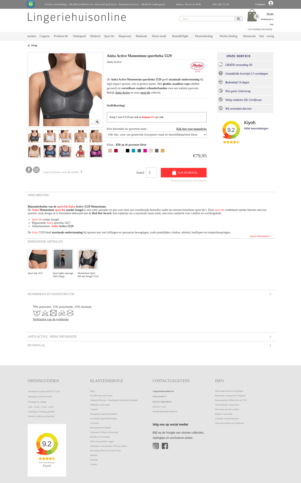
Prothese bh (61, 36)
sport (60, 206)
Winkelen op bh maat (100, 404)
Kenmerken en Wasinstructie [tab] (51, 294)
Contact (93, 464)
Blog (92, 391)
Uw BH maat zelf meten (101, 395)
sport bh (145, 92)
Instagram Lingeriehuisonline (103, 414)
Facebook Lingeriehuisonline (103, 418)
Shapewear (124, 36)
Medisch (95, 36)
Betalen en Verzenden (100, 436)
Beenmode (249, 36)
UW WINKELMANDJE (260, 29)
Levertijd (94, 423)
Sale (261, 36)
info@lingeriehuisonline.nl (165, 411)
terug (34, 45)
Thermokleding (204, 36)
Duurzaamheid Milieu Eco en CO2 (231, 400)
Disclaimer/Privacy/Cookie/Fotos (105, 450)
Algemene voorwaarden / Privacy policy (108, 446)
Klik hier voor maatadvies (191, 128)
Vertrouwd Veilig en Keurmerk (104, 432)
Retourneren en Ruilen (100, 427)
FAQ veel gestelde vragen (102, 441)
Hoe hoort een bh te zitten (227, 409)
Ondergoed (79, 36)
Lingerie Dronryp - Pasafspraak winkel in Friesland (113, 400)
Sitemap (94, 459)
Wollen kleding (229, 36)
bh (66, 206)
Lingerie (44, 36)
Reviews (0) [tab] (36, 345)
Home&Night (180, 36)
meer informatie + (260, 236)
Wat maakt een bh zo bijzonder (229, 391)
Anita (71, 206)
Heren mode (159, 36)
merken (31, 36)
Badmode (141, 36)
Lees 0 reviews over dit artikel (62, 172)
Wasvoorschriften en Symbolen (229, 423)
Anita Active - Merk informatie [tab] (52, 336)
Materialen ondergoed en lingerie (230, 395)
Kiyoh (249, 122)
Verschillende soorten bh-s (227, 404)
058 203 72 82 (53, 391)
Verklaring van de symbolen (51, 319)
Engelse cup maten (223, 414)
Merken (93, 455)
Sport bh (109, 36)
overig (270, 36)
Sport (35, 219)
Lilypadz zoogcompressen (227, 418)
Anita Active (122, 92)
